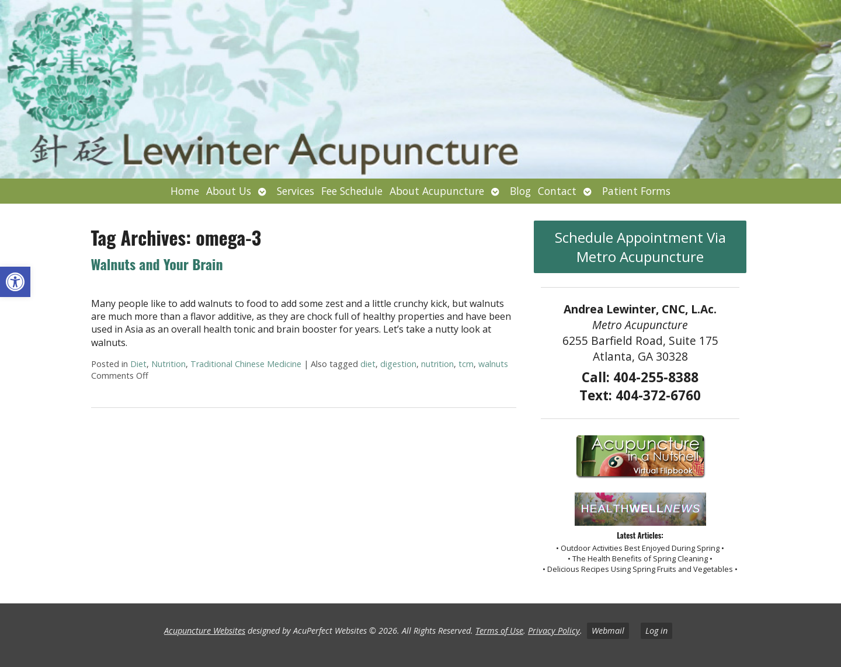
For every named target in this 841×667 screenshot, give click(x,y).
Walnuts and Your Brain (157, 263)
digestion (398, 363)
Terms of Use (499, 630)
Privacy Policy (554, 630)
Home (185, 191)
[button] (15, 282)
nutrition (437, 363)
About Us (228, 191)
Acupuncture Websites (204, 630)
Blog (520, 191)
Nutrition (168, 363)
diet (368, 363)
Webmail (608, 630)
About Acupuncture (437, 191)
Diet (138, 363)
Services (295, 191)
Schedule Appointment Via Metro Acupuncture (640, 247)
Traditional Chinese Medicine (245, 363)
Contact (557, 191)
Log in (656, 630)
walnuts (493, 363)
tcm (466, 363)
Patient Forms (636, 191)
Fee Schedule (352, 191)
